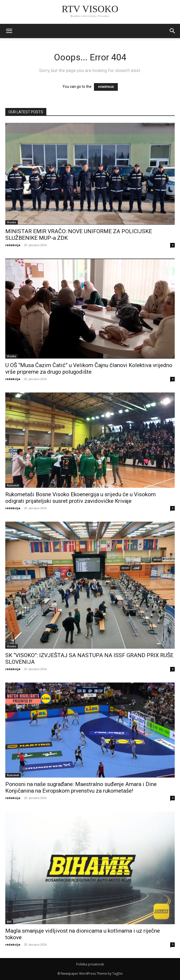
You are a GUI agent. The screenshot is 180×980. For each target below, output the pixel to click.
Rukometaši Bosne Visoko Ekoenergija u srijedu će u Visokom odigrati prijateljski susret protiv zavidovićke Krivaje (80, 497)
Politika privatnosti (90, 964)
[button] (172, 31)
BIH (9, 922)
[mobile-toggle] (9, 31)
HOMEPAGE (106, 87)
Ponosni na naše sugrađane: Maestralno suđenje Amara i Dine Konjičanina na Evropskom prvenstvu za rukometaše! (81, 787)
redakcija (12, 245)
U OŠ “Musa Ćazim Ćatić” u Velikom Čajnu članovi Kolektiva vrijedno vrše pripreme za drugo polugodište (88, 368)
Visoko (11, 222)
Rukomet (13, 485)
